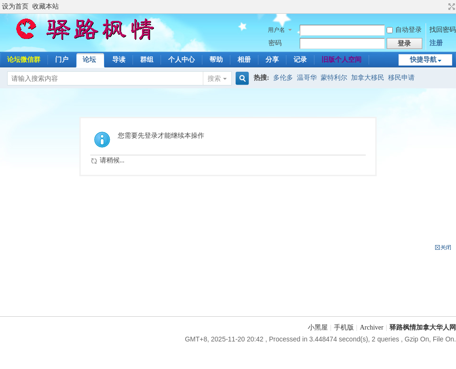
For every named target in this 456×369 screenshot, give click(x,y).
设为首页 (15, 6)
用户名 (276, 30)
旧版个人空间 (341, 59)
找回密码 (442, 29)
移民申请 (401, 77)
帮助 (216, 59)
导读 (118, 59)
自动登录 (404, 29)
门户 (61, 59)
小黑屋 (318, 327)
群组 (146, 59)
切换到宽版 (450, 6)
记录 (300, 59)
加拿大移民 (367, 77)
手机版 (344, 327)
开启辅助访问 (442, 6)
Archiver (371, 327)
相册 (244, 59)
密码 (275, 43)
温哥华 (307, 77)
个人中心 (181, 59)
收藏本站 (45, 6)
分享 (272, 59)
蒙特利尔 (334, 77)
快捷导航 (423, 59)
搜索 (214, 78)
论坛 (89, 59)
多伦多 (283, 77)
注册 (436, 43)
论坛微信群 (23, 59)
